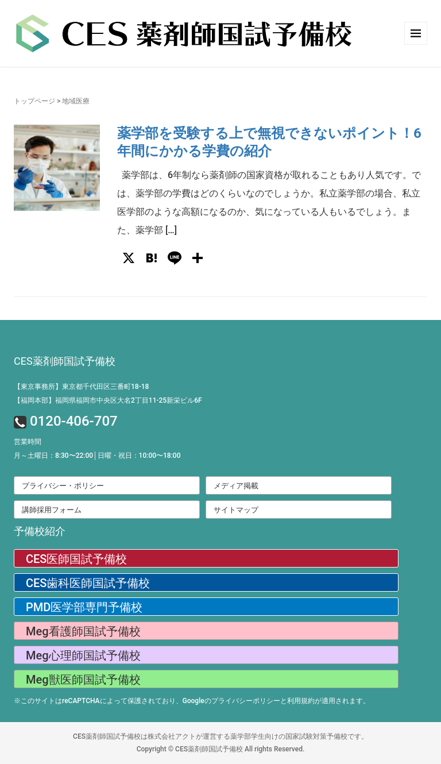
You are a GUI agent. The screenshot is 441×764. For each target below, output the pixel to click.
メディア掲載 (236, 485)
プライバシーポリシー (245, 701)
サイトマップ (236, 510)
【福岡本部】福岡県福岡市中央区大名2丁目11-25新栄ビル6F (108, 400)
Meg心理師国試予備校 (83, 655)
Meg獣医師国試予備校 (83, 679)
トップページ (34, 101)
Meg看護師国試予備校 (83, 631)
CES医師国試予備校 (76, 559)
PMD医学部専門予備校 (84, 607)
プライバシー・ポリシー (63, 485)
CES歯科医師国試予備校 (88, 583)
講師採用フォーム (52, 510)
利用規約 (301, 701)
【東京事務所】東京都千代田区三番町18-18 (81, 387)
